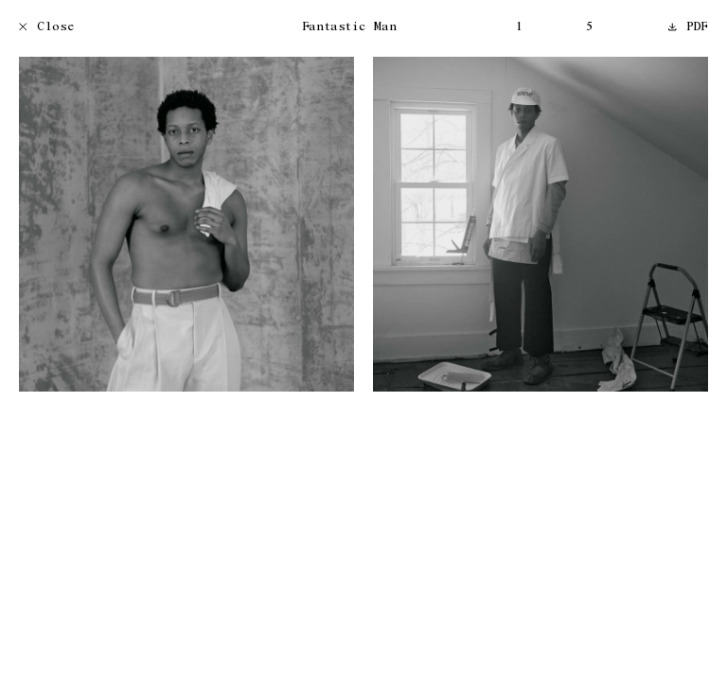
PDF (688, 28)
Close (47, 28)
